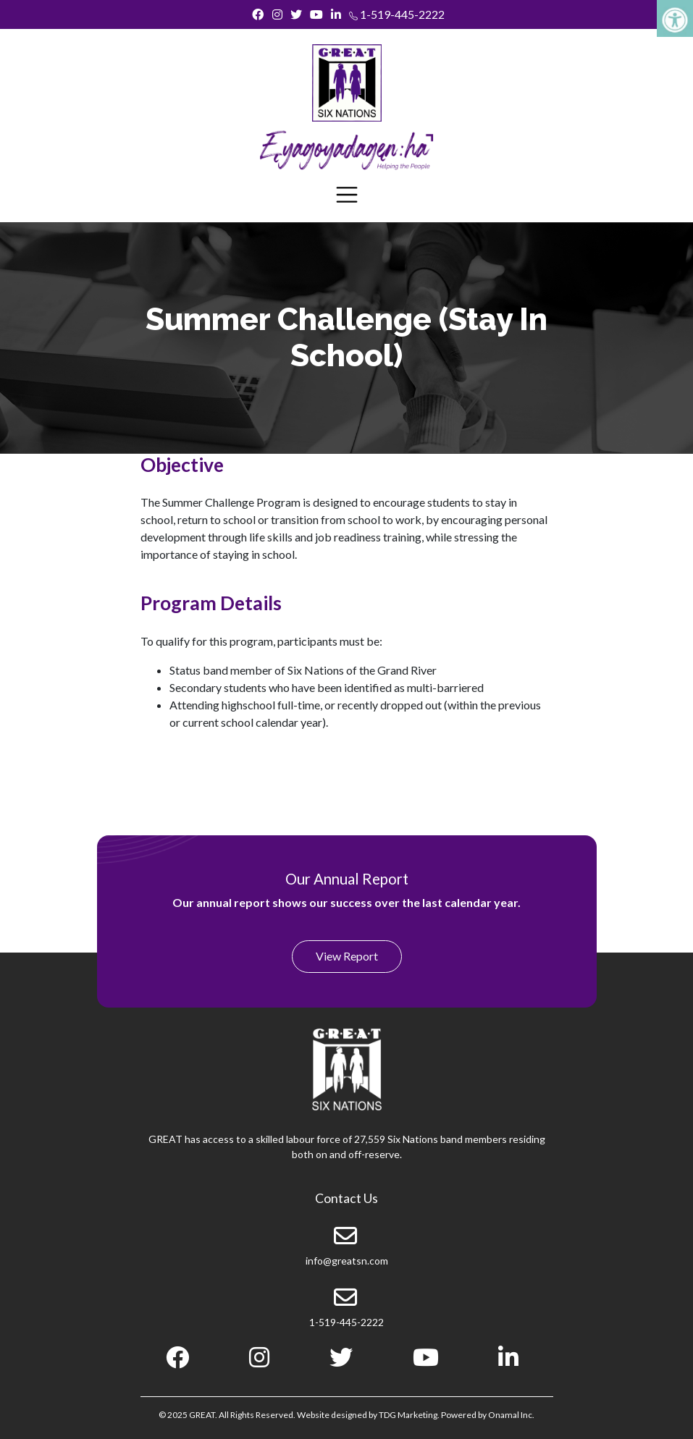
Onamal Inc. (511, 1414)
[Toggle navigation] (347, 195)
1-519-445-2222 (397, 14)
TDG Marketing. (409, 1414)
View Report (347, 956)
